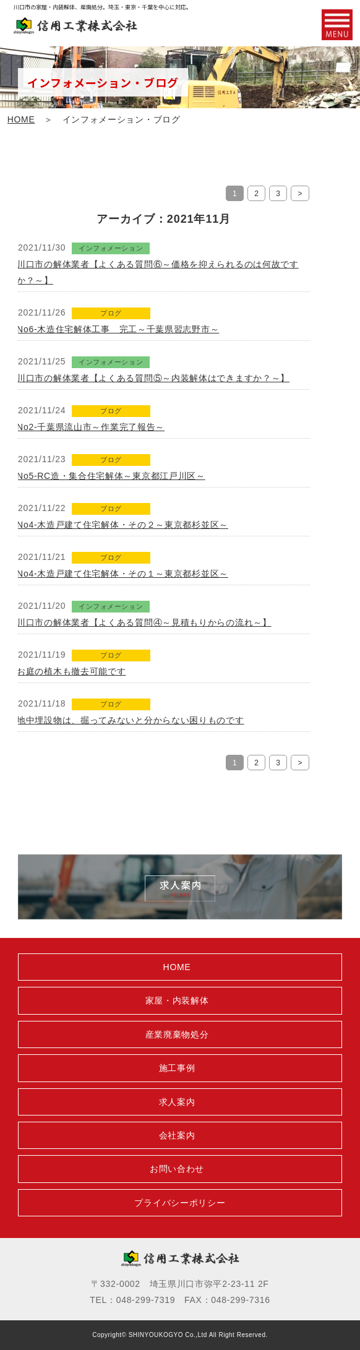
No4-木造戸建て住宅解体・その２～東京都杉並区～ (122, 525)
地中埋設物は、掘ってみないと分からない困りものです (130, 720)
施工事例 (177, 1068)
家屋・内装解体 (177, 1000)
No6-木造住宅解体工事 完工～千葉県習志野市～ (118, 329)
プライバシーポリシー (179, 1203)
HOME (21, 119)
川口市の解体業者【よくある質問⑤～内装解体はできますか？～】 (153, 378)
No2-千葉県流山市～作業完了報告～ (91, 427)
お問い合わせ (177, 1169)
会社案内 (177, 1135)
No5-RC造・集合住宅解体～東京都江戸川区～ (111, 476)
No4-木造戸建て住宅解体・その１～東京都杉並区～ (122, 573)
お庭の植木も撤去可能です (71, 671)
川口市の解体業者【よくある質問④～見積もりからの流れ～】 (144, 622)
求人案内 (177, 1102)
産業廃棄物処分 (177, 1034)
